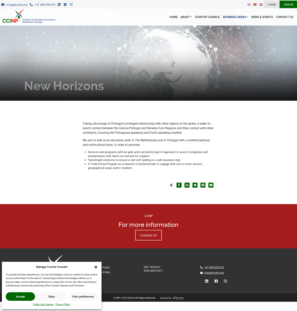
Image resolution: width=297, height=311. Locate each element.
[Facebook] (65, 5)
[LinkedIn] (59, 5)
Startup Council (207, 17)
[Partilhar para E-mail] (210, 194)
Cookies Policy (101, 272)
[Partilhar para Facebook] (179, 194)
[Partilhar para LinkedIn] (187, 194)
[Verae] (178, 297)
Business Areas (234, 17)
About (185, 17)
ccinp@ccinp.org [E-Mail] (214, 272)
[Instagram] (71, 5)
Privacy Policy (62, 304)
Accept (20, 296)
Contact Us (284, 17)
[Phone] (42, 5)
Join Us (288, 4)
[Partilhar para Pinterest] (202, 194)
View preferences (83, 296)
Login (272, 4)
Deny (51, 296)
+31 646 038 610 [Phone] (214, 267)
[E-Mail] (14, 5)
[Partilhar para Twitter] (195, 194)
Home (173, 17)
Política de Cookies (43, 304)
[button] (96, 267)
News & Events (262, 17)
